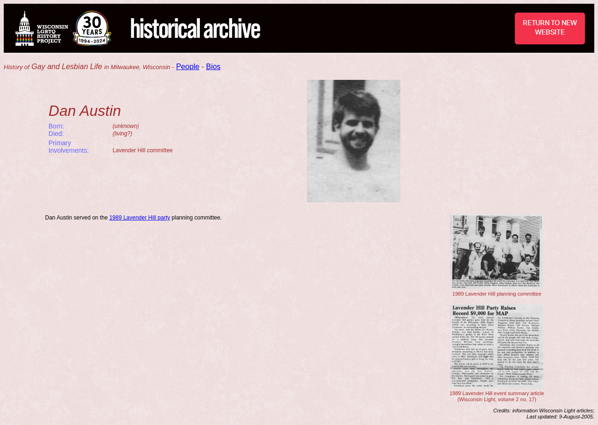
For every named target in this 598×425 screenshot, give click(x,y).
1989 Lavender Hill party (139, 217)
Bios (213, 67)
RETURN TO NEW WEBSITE (550, 28)
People (187, 67)
